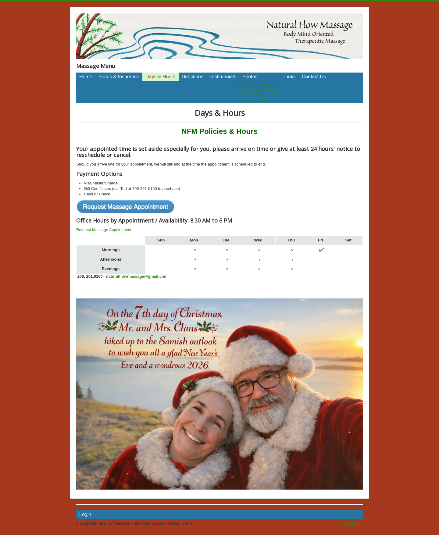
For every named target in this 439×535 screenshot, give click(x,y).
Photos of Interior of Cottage (260, 89)
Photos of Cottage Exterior (259, 84)
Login (85, 514)
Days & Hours (160, 76)
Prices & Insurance (118, 76)
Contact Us (314, 76)
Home (85, 76)
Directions (192, 76)
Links (289, 76)
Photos (250, 76)
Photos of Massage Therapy (260, 95)
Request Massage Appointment (103, 229)
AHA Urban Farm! (252, 100)
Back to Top (352, 523)
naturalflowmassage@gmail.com (137, 276)
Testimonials (222, 76)
